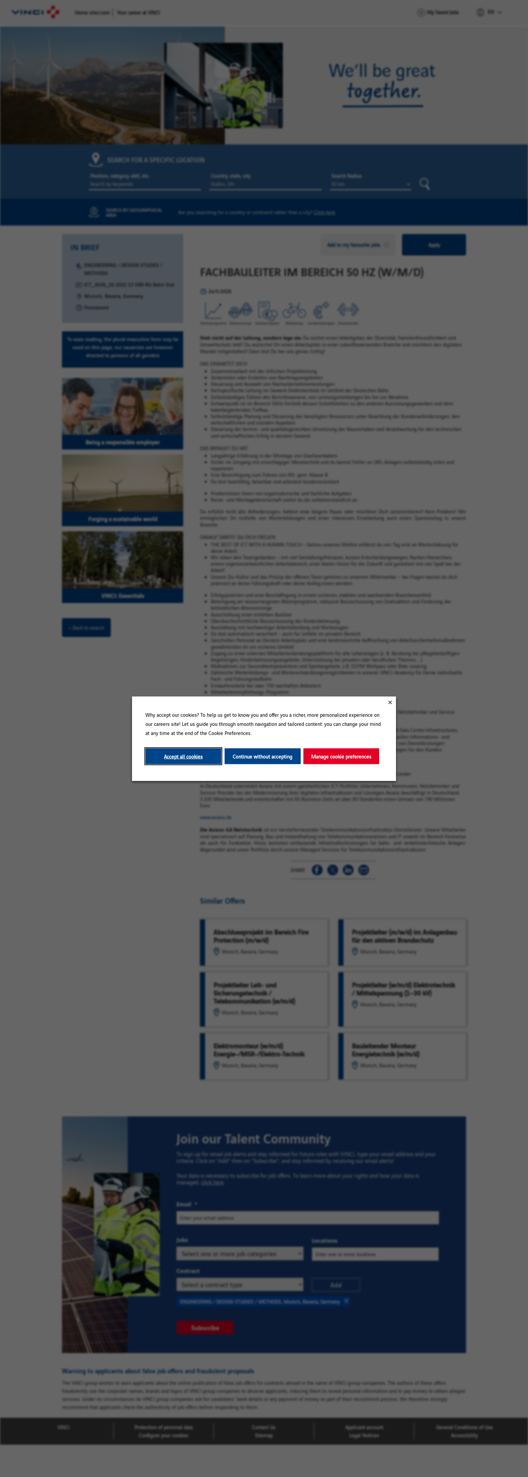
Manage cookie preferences (341, 756)
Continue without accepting (262, 756)
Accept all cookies (183, 756)
